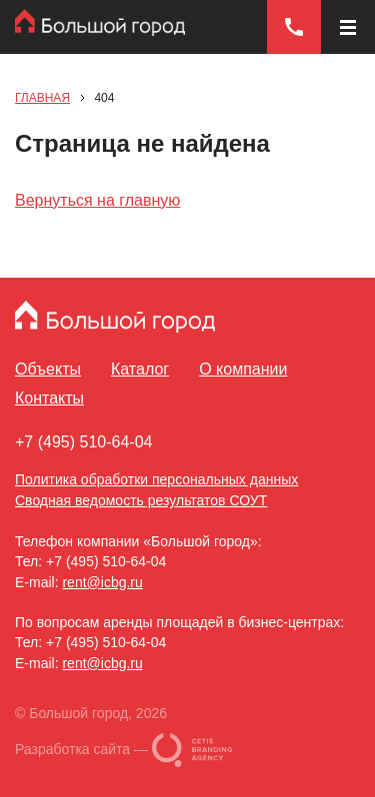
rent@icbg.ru (102, 582)
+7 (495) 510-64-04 (83, 441)
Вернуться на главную (97, 200)
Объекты (48, 369)
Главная (42, 98)
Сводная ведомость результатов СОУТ (141, 500)
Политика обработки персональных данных (156, 479)
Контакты (49, 398)
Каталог (140, 369)
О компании (243, 369)
